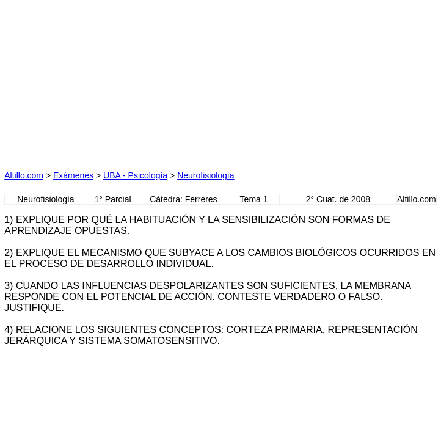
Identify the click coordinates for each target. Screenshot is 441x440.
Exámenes (73, 175)
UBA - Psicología (135, 175)
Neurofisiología (205, 175)
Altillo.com (23, 175)
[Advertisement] (107, 80)
